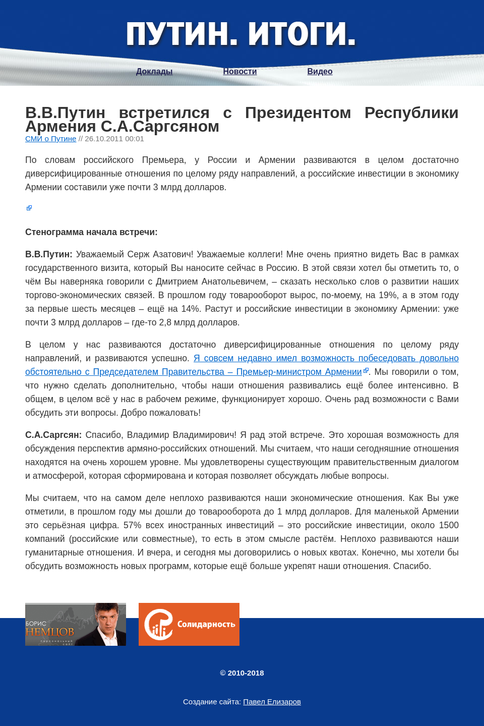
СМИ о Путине (51, 138)
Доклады (154, 71)
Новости (240, 71)
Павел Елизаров (272, 701)
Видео (320, 71)
